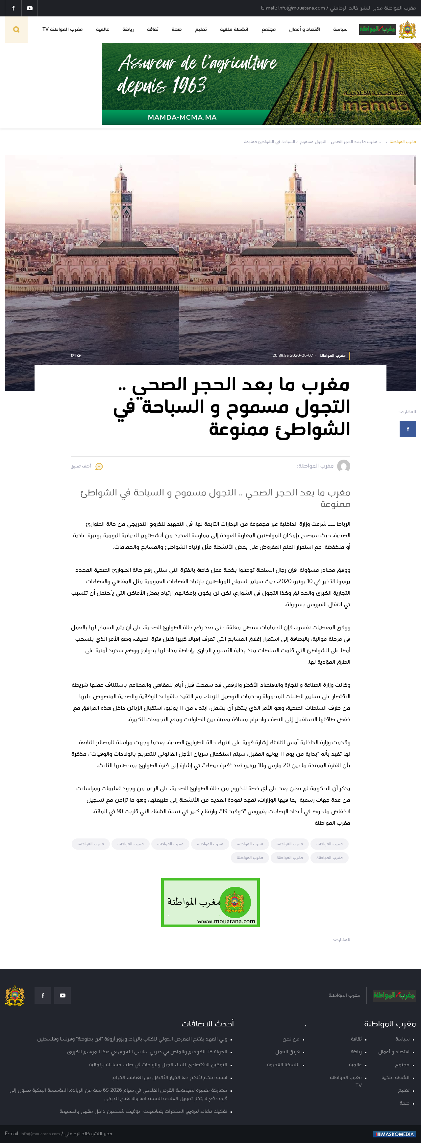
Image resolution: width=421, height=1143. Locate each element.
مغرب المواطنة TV (62, 29)
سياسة (340, 29)
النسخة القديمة (283, 1065)
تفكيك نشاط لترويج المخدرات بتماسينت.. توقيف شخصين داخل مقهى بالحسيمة (143, 1112)
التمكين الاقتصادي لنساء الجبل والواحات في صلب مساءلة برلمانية (158, 1065)
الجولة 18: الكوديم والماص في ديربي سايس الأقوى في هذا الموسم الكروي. (146, 1052)
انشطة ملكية (234, 29)
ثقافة (153, 29)
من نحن (291, 1039)
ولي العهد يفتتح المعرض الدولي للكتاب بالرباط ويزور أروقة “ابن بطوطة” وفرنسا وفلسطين (132, 1039)
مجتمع (268, 29)
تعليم (201, 29)
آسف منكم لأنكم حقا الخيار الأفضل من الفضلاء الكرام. (169, 1078)
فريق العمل (287, 1052)
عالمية (102, 29)
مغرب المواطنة (403, 142)
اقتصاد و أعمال (304, 29)
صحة (177, 29)
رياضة (128, 29)
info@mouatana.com (40, 1134)
